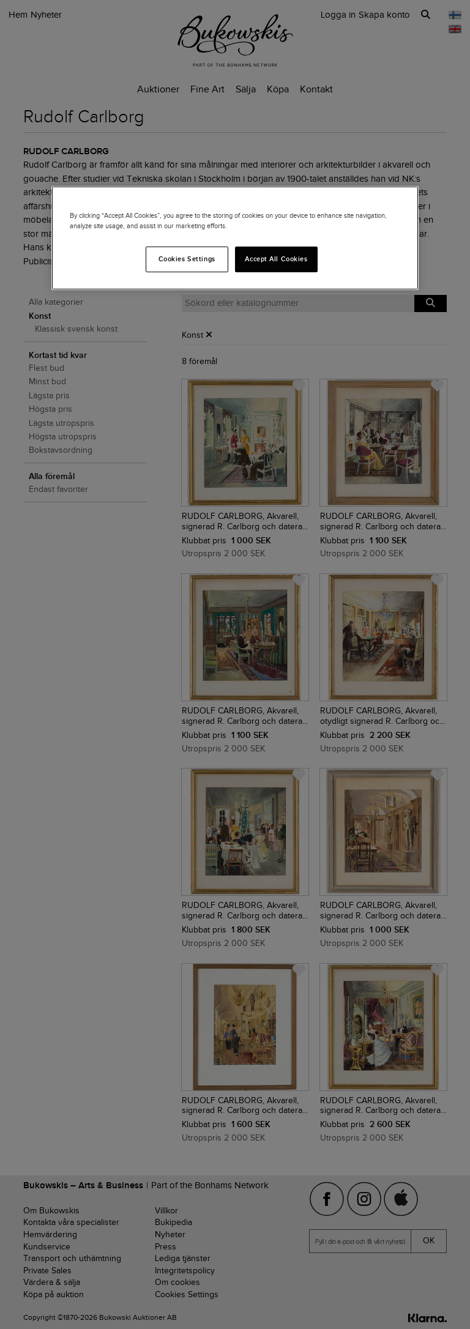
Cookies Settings (187, 258)
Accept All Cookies (276, 258)
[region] (235, 238)
